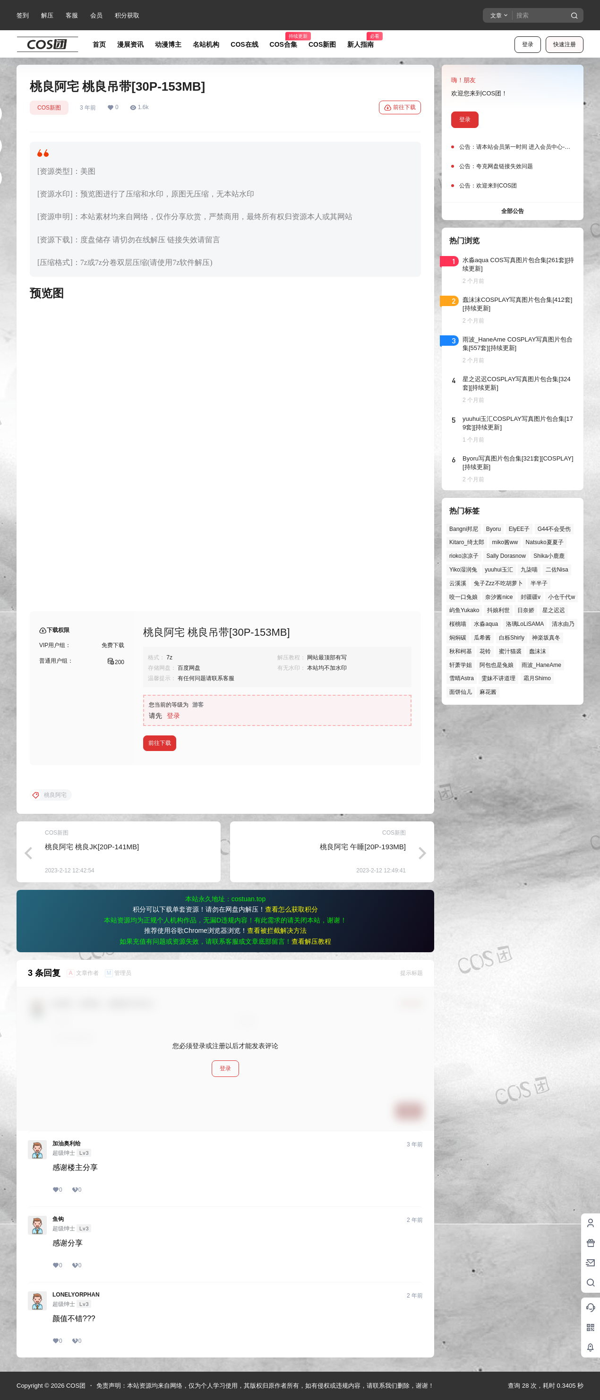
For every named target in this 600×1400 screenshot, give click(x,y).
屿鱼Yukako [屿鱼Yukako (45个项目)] (464, 610)
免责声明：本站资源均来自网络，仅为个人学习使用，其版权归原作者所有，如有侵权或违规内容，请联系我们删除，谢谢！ (265, 1385)
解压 (47, 15)
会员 (96, 15)
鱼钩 (58, 1219)
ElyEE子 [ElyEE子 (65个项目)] (519, 529)
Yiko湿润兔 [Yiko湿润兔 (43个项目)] (463, 569)
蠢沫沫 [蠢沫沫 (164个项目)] (537, 651)
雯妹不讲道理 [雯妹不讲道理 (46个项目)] (498, 678)
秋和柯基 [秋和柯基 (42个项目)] (460, 651)
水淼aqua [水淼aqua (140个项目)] (486, 624)
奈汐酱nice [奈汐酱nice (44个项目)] (499, 597)
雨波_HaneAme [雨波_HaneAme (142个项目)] (541, 665)
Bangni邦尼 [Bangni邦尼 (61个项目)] (463, 529)
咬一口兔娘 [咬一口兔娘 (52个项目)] (463, 597)
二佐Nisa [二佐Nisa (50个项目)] (557, 569)
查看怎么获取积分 (291, 909)
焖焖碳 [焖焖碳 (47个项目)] (457, 637)
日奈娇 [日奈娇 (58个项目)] (525, 610)
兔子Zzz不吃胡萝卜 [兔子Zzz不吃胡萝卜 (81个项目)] (498, 583)
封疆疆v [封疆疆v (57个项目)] (530, 597)
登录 (527, 44)
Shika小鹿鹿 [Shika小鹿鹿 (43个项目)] (549, 556)
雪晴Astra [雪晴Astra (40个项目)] (461, 678)
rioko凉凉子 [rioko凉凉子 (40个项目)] (464, 556)
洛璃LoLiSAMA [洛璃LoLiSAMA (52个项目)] (525, 624)
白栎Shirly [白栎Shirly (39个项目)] (511, 637)
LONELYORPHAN (76, 1295)
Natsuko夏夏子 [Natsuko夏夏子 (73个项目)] (545, 542)
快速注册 (564, 44)
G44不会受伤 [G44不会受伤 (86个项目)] (554, 529)
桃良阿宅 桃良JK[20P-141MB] (92, 847)
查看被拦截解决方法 (277, 930)
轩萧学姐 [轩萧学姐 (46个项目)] (460, 665)
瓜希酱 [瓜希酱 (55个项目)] (482, 637)
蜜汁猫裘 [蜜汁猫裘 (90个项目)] (510, 651)
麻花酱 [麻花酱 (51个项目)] (488, 692)
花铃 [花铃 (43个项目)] (485, 651)
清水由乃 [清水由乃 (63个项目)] (563, 624)
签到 (23, 15)
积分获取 (127, 15)
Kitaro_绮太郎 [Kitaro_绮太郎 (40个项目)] (466, 542)
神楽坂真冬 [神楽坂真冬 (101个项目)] (546, 637)
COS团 (75, 1385)
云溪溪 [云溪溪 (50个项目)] (457, 583)
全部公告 (512, 211)
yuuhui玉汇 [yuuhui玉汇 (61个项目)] (499, 569)
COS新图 (49, 107)
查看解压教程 (311, 941)
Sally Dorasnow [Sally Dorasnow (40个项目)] (505, 556)
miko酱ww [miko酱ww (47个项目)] (505, 542)
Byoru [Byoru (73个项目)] (493, 529)
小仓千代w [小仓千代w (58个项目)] (561, 597)
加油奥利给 (66, 1143)
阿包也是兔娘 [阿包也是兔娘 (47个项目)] (497, 665)
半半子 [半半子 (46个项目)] (539, 583)
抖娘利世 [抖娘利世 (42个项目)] (498, 610)
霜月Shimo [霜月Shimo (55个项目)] (537, 678)
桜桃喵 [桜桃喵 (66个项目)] (457, 624)
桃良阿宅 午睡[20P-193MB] (363, 847)
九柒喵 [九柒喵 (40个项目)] (529, 569)
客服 (72, 15)
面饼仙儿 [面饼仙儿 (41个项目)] (460, 692)
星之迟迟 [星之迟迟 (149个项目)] (553, 610)
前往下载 (400, 107)
